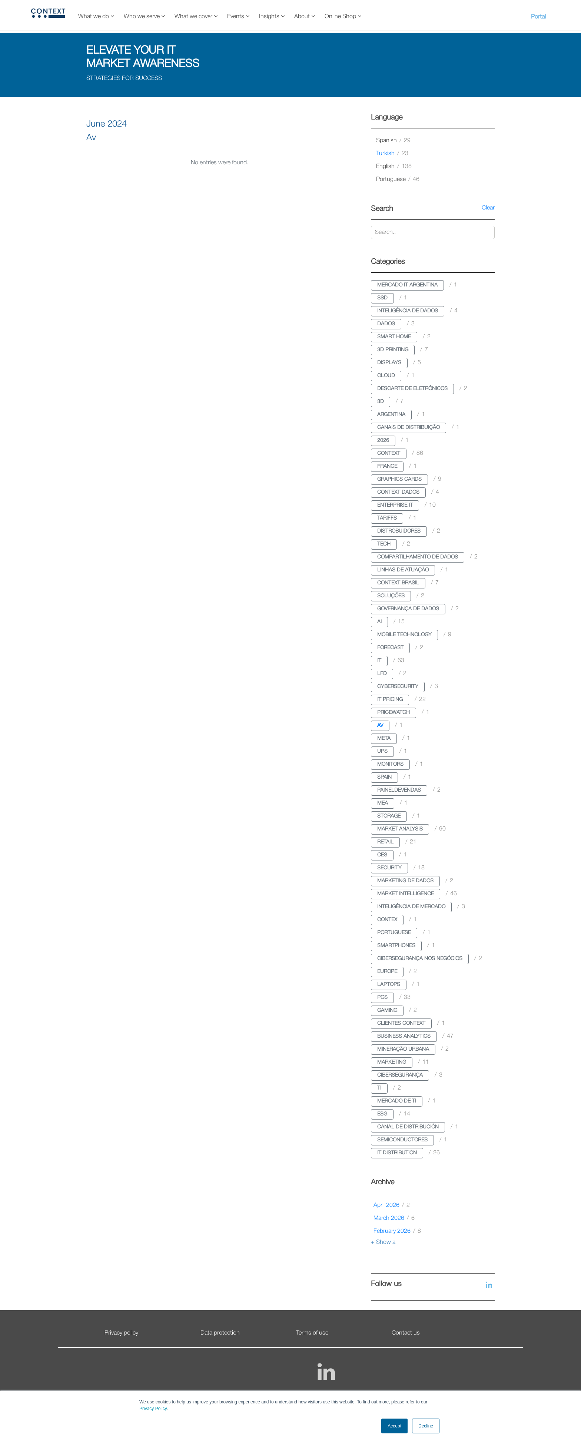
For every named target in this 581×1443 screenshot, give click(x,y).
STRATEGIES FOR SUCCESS (124, 78)
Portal (538, 17)
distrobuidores (399, 531)
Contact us (406, 1333)
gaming (387, 1010)
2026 (383, 440)
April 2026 (392, 1205)
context (388, 453)
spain (384, 777)
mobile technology (404, 634)
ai (379, 622)
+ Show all (384, 1242)
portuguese (397, 179)
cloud (386, 375)
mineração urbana (403, 1049)
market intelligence (405, 894)
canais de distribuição (408, 427)
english (394, 166)
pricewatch (393, 712)
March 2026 (394, 1218)
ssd (382, 298)
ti (379, 1088)
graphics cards (399, 479)
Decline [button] (425, 1426)
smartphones (396, 945)
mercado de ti (396, 1101)
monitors (390, 764)
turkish (392, 153)
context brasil (398, 583)
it (379, 660)
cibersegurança (400, 1075)
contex (387, 919)
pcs (382, 997)
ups (382, 751)
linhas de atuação (403, 570)
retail (385, 842)
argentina (391, 414)
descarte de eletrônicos (412, 388)
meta (384, 738)
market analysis (400, 829)
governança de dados (408, 609)
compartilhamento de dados (417, 557)
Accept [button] (394, 1426)
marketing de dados (405, 881)
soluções (391, 596)
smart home (394, 337)
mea (382, 803)
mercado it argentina (407, 285)
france (387, 466)
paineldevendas (399, 790)
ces (382, 855)
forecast (390, 647)
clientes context (401, 1023)
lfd (382, 673)
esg (382, 1114)
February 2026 (397, 1231)
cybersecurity (397, 686)
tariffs (387, 518)
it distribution (397, 1153)
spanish (393, 140)
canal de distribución (408, 1127)
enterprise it (395, 505)
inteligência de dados (407, 311)
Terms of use (312, 1333)
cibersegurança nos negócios (419, 958)
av (380, 725)
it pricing (390, 699)
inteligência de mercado (411, 907)
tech (384, 544)
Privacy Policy (153, 1408)
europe (387, 971)
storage (389, 816)
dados (386, 324)
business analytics (404, 1036)
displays (389, 362)
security (389, 868)
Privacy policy (121, 1333)
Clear (488, 208)
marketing (391, 1062)
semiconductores (402, 1140)
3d (380, 401)
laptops (388, 984)
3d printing (392, 350)
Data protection (220, 1333)
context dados (398, 492)
